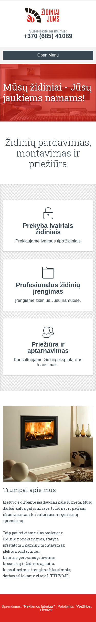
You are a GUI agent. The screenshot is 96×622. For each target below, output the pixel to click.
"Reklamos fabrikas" (39, 606)
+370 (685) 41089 (48, 35)
